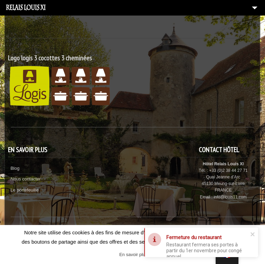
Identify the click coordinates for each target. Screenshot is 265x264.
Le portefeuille (24, 190)
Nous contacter (25, 179)
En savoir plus (133, 254)
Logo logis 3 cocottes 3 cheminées (50, 57)
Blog (14, 168)
